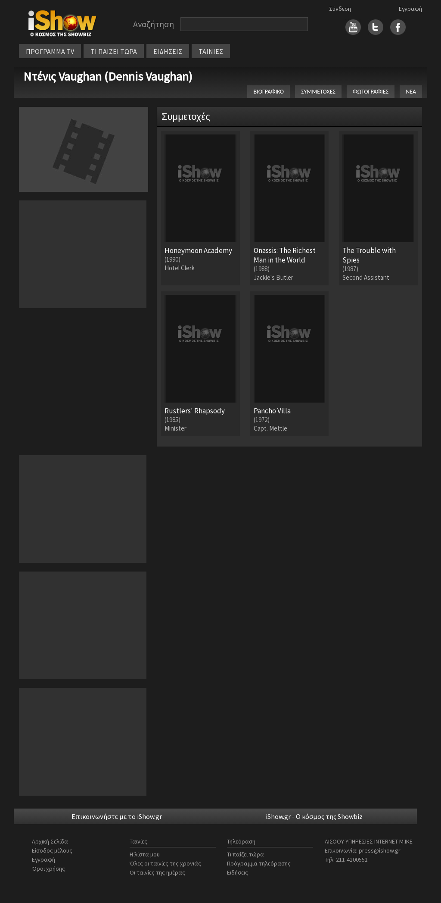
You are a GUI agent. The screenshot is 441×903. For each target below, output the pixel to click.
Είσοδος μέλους (52, 850)
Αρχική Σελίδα (50, 841)
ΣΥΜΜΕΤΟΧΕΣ (318, 91)
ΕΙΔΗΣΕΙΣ (167, 51)
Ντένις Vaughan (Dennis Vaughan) (108, 76)
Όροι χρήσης (48, 868)
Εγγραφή (410, 8)
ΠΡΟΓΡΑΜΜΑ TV (50, 51)
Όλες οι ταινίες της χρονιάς (165, 863)
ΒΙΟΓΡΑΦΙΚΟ (268, 91)
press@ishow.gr (380, 850)
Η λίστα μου (145, 854)
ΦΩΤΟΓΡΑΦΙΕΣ (370, 91)
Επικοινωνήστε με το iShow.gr (116, 816)
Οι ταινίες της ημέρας (157, 872)
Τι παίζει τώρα (245, 854)
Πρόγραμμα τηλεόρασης (259, 863)
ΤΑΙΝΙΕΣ (211, 51)
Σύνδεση (340, 8)
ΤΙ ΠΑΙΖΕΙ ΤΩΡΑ (113, 51)
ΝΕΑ (411, 91)
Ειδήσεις (237, 872)
